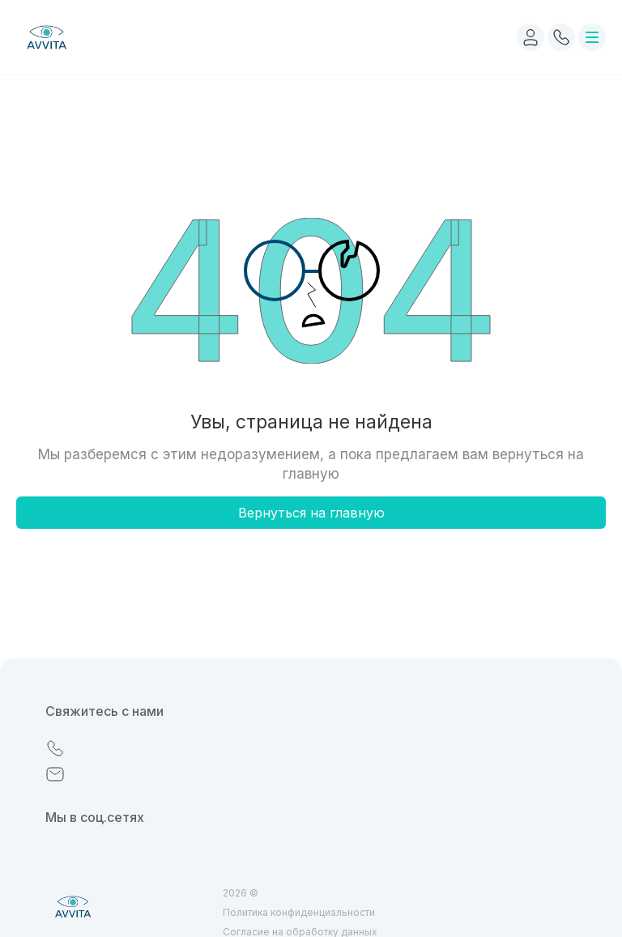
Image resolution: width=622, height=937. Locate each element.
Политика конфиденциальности (299, 912)
